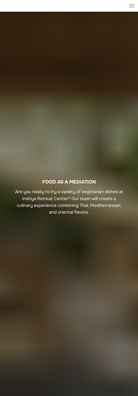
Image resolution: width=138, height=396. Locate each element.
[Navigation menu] (131, 6)
